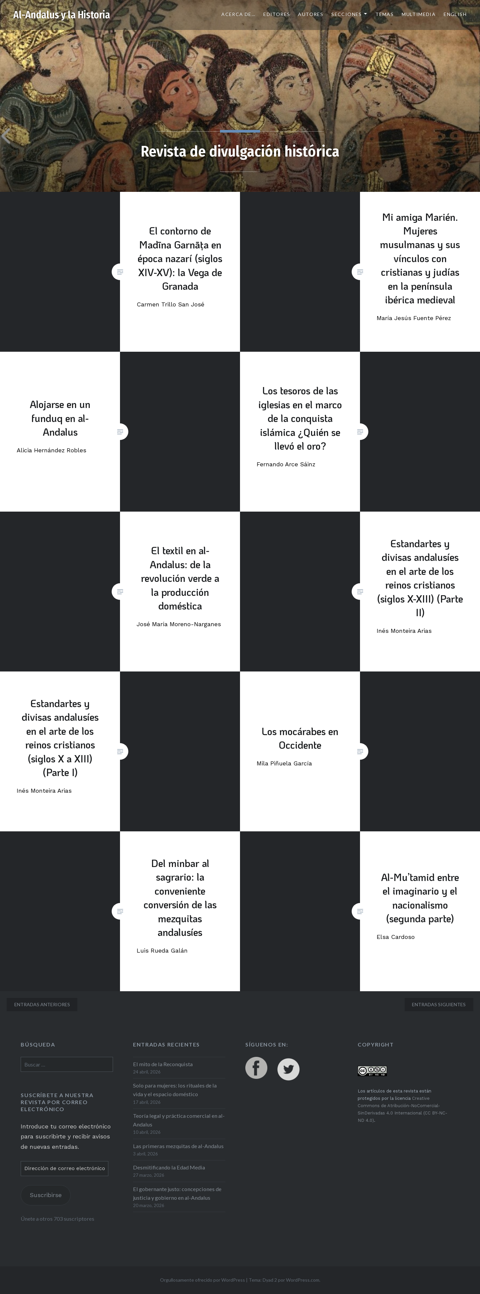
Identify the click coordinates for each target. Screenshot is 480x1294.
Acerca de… (238, 14)
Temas (384, 14)
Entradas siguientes (439, 1004)
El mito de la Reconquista (163, 1064)
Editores (276, 14)
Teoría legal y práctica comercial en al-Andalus (179, 1119)
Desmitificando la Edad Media (169, 1167)
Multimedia (419, 14)
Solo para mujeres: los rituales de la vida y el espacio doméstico (175, 1089)
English (455, 14)
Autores (310, 14)
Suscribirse (46, 1194)
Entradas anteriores (42, 1004)
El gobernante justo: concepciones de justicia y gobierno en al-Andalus (177, 1193)
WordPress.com (302, 1280)
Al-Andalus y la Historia (61, 15)
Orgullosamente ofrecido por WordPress (202, 1280)
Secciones (346, 14)
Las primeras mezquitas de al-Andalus (178, 1146)
